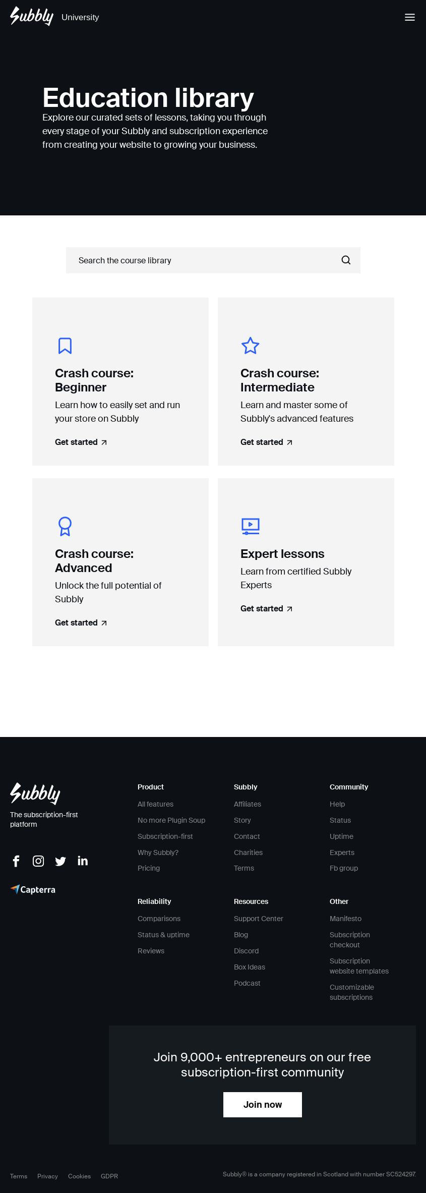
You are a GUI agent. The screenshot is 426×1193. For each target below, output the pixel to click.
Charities (248, 852)
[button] (405, 17)
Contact (247, 836)
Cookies (79, 1176)
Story (242, 820)
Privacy (47, 1176)
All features (155, 804)
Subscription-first (165, 836)
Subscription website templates (359, 966)
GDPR (109, 1176)
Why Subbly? (158, 852)
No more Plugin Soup (171, 820)
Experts (342, 852)
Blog (241, 934)
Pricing (149, 868)
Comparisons (159, 918)
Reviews (151, 950)
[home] (54, 17)
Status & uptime (164, 934)
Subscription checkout (350, 939)
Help (337, 804)
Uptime (341, 836)
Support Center (258, 918)
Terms (244, 868)
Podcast (247, 983)
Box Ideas (249, 967)
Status (340, 820)
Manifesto (345, 918)
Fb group (344, 868)
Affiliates (247, 804)
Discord (246, 950)
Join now (263, 1105)
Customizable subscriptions (352, 992)
